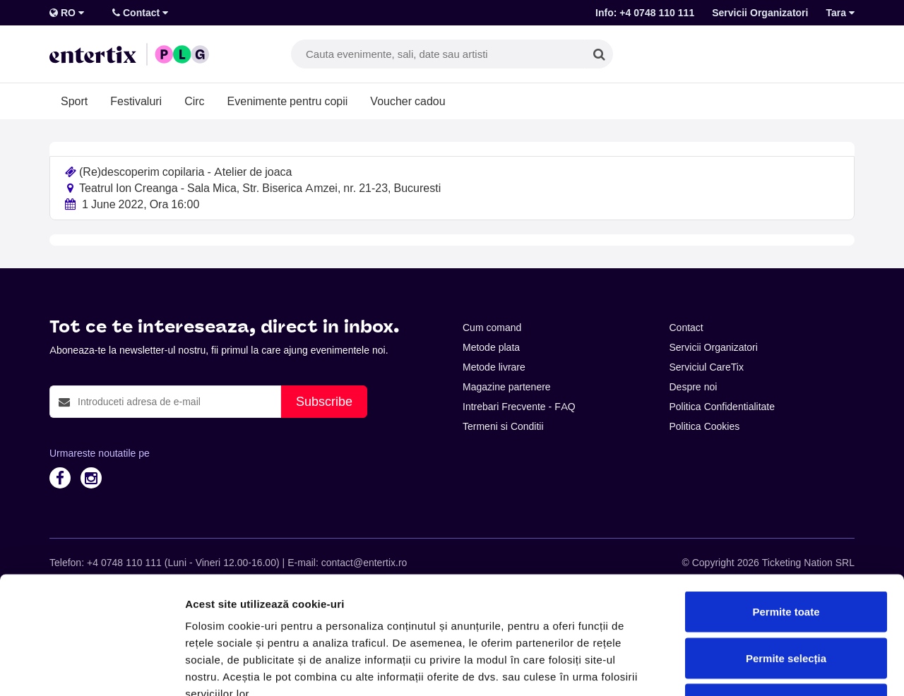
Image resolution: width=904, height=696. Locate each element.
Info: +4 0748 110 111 (644, 12)
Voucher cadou (407, 101)
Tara (840, 12)
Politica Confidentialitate (722, 406)
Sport (74, 101)
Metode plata (491, 347)
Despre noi (694, 386)
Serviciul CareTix (707, 367)
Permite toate (785, 511)
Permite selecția (786, 557)
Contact (140, 12)
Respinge (786, 603)
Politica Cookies (705, 426)
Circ (194, 101)
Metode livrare (494, 367)
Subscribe (324, 401)
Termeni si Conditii (503, 426)
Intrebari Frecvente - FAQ (519, 406)
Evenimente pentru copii (287, 101)
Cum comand (492, 327)
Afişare (706, 668)
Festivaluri (136, 101)
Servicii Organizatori (760, 12)
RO (66, 12)
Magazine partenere (507, 386)
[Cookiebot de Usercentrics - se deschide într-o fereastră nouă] (91, 668)
